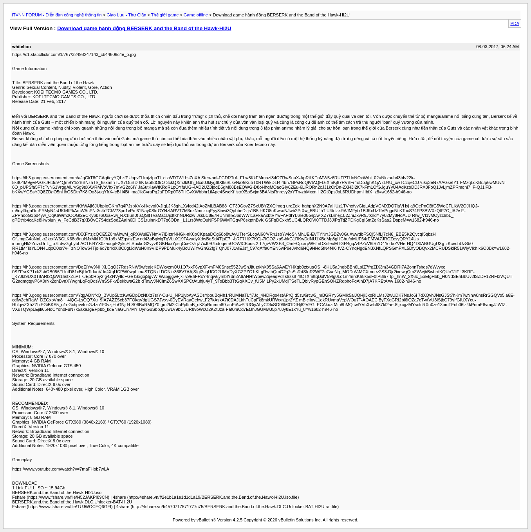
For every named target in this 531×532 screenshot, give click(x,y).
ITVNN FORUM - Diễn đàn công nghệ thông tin (57, 15)
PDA (514, 23)
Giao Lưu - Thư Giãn (126, 15)
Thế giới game (165, 15)
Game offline (196, 15)
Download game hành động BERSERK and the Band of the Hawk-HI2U (144, 28)
